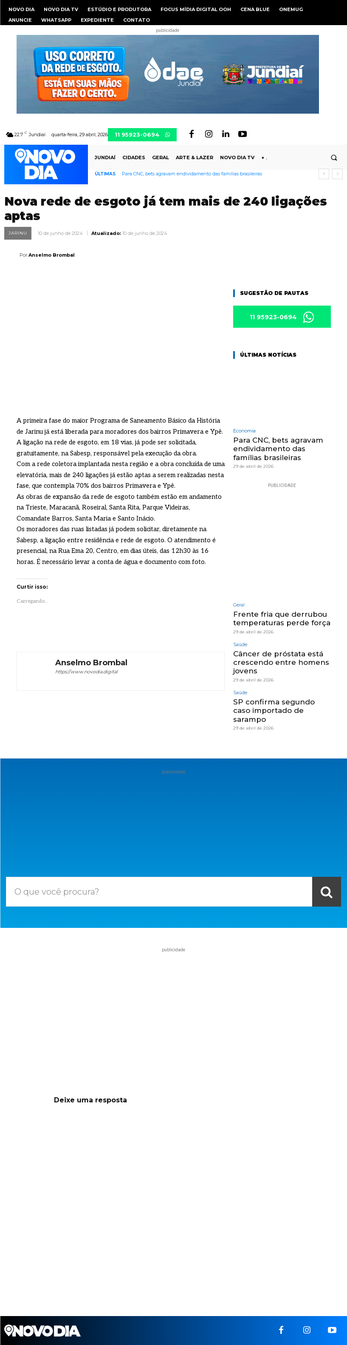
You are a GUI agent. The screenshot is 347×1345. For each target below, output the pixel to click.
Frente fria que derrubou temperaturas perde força (281, 618)
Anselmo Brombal (51, 255)
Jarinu (17, 233)
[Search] (326, 892)
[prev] (324, 174)
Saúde (240, 644)
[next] (337, 174)
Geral (239, 605)
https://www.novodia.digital (86, 672)
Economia (244, 431)
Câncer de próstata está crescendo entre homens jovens (281, 662)
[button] (334, 158)
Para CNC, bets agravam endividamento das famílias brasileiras (192, 174)
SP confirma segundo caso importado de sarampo (274, 711)
